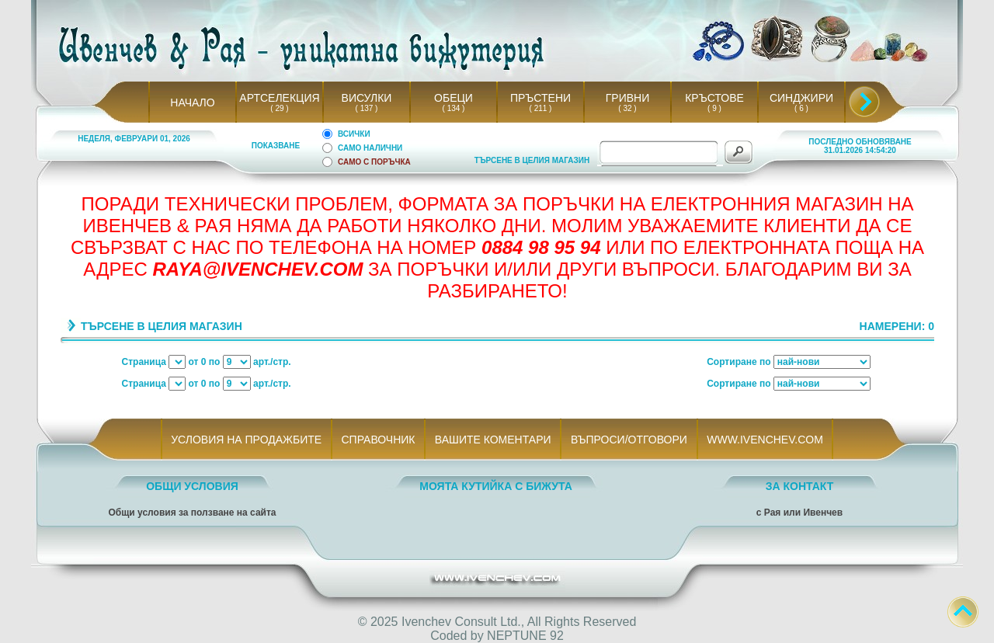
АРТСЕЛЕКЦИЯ (279, 98)
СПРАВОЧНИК (378, 439)
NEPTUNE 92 (525, 635)
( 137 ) (366, 108)
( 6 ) (801, 108)
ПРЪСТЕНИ (540, 98)
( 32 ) (627, 108)
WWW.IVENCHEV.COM (765, 439)
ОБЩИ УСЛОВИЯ (192, 486)
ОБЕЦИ (453, 98)
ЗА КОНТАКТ (800, 486)
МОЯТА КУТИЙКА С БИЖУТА (495, 486)
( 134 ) (453, 108)
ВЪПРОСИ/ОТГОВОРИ (628, 439)
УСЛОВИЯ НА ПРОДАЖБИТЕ (246, 439)
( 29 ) (279, 108)
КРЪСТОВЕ (714, 98)
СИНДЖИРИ (801, 98)
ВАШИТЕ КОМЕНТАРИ (493, 439)
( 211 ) (540, 108)
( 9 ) (714, 108)
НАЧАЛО (192, 102)
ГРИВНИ (628, 98)
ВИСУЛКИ (367, 98)
